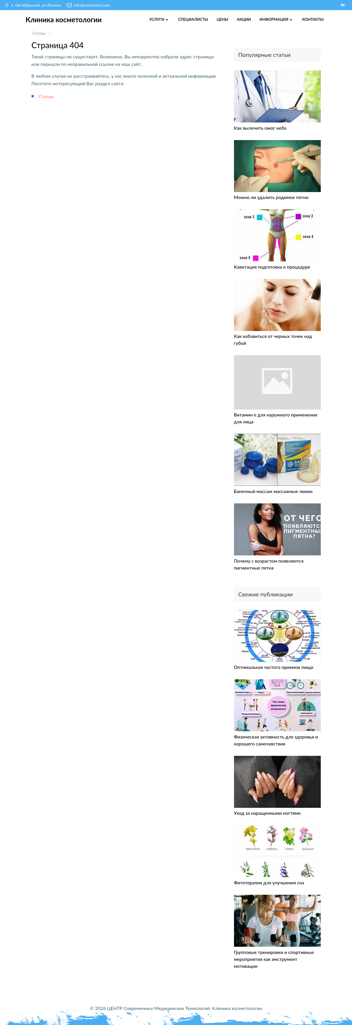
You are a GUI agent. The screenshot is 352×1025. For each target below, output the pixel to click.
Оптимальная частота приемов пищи (274, 667)
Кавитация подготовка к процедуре (272, 266)
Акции (244, 19)
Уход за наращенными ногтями (267, 813)
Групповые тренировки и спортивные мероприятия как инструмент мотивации (274, 959)
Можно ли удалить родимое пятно (271, 197)
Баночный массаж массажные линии (273, 491)
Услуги (159, 19)
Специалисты (193, 19)
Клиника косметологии (63, 19)
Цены (222, 19)
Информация (276, 19)
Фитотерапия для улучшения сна (269, 882)
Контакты (313, 19)
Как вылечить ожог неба (260, 128)
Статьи (46, 96)
